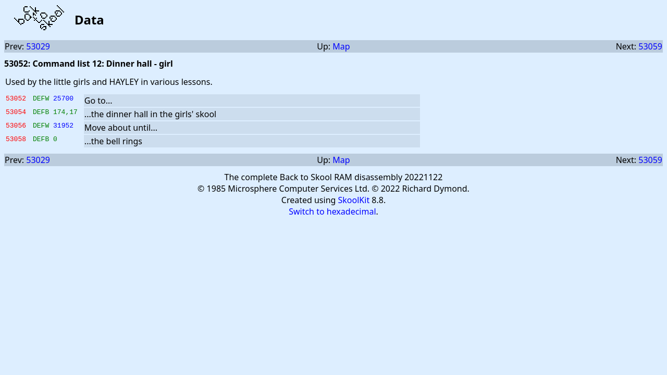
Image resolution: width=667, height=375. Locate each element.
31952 (63, 126)
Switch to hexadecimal (332, 211)
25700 (63, 99)
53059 (650, 46)
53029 (38, 46)
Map (341, 46)
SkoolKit (354, 200)
